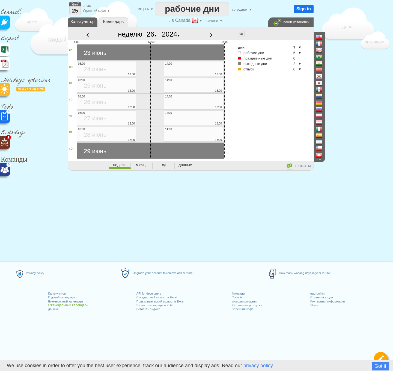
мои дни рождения (245, 301)
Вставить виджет (148, 309)
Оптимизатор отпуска (247, 305)
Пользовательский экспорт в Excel (160, 301)
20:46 (87, 6)
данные (53, 309)
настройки (317, 293)
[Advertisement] (190, 215)
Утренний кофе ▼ (96, 11)
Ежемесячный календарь (66, 301)
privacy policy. (258, 365)
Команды (238, 293)
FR (147, 9)
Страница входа (321, 297)
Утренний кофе (243, 309)
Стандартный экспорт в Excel (156, 297)
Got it (380, 366)
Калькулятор (57, 293)
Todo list (237, 297)
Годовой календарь (61, 297)
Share (314, 305)
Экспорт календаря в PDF (154, 305)
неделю (130, 34)
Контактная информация (327, 301)
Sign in (303, 9)
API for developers (148, 293)
